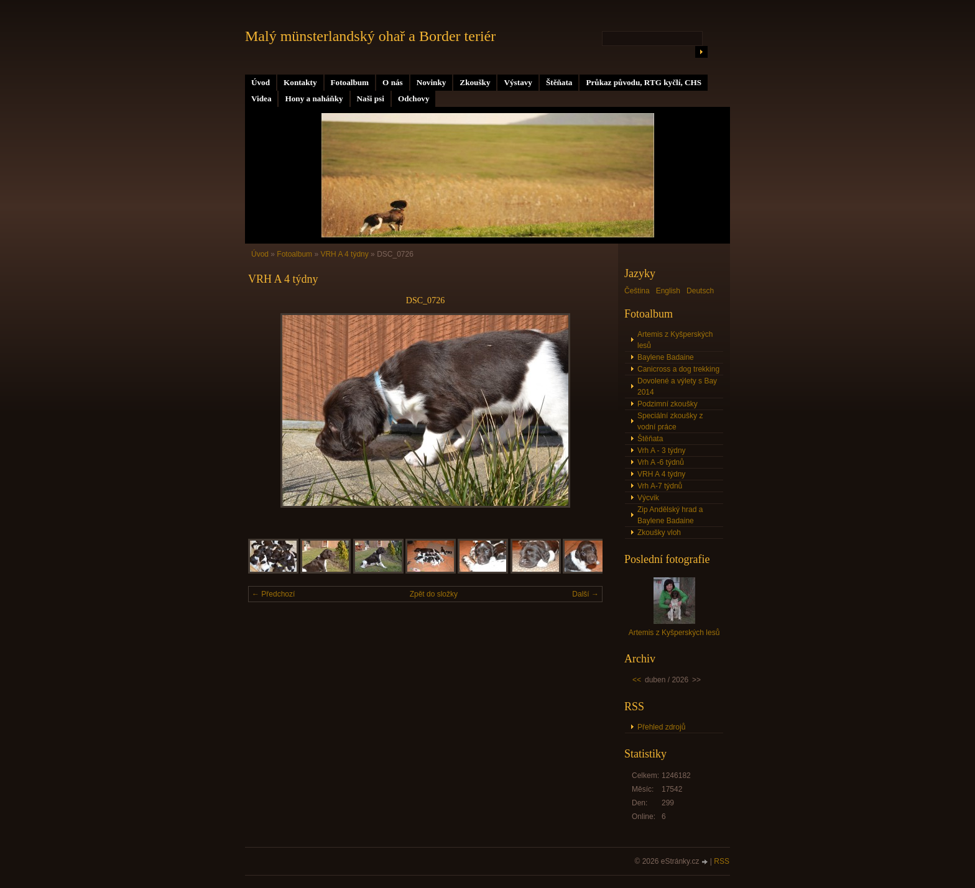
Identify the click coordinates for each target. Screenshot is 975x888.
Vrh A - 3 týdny (661, 450)
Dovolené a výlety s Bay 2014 (677, 386)
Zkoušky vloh (659, 532)
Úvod (260, 82)
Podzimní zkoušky (667, 404)
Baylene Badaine (665, 357)
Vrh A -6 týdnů (660, 462)
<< (636, 679)
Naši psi (370, 98)
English (668, 290)
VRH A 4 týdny (344, 254)
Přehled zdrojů (661, 727)
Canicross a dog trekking (678, 369)
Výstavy (518, 82)
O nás (392, 82)
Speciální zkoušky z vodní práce (670, 421)
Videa (261, 98)
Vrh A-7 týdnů (659, 486)
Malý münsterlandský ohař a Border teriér (370, 36)
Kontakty (300, 82)
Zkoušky (475, 82)
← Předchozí (273, 594)
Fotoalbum (350, 82)
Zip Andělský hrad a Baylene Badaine (670, 515)
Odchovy (414, 98)
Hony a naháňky (314, 98)
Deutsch (700, 290)
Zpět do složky (434, 594)
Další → (585, 594)
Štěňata (559, 82)
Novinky (431, 82)
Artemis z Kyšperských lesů (675, 340)
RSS (721, 861)
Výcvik (648, 497)
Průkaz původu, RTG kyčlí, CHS (643, 82)
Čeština (637, 290)
